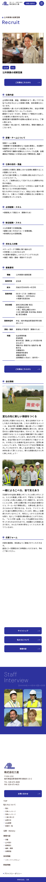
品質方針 (8, 820)
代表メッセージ (10, 811)
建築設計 (8, 845)
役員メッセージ (10, 814)
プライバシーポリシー (13, 873)
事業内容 (23, 649)
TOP (5, 801)
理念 (6, 808)
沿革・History (9, 831)
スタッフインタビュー (12, 860)
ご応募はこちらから (23, 82)
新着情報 (6, 865)
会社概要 (8, 823)
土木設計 (8, 842)
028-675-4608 (14, 782)
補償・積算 (9, 848)
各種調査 (8, 851)
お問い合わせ (30, 3)
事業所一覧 (9, 826)
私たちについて (23, 640)
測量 (6, 839)
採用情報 (6, 856)
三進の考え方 (9, 817)
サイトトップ (23, 630)
